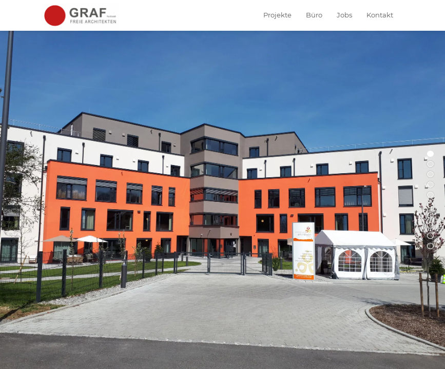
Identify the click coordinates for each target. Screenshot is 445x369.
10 (430, 246)
